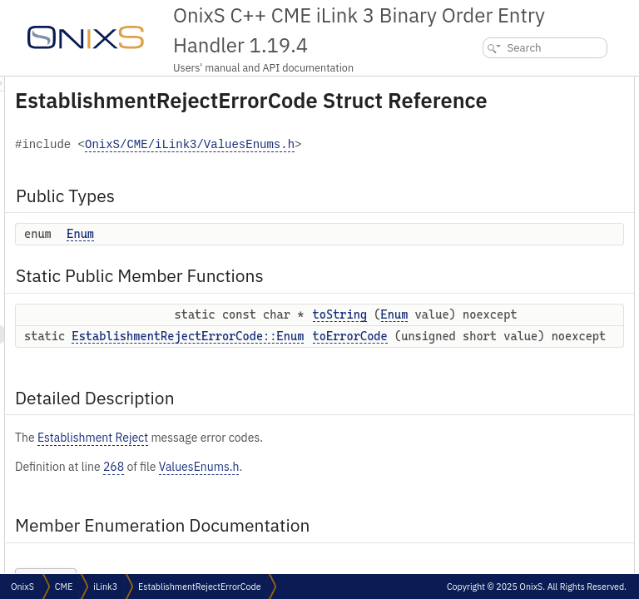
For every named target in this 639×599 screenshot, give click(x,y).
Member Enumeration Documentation (537, 195)
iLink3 (105, 586)
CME (63, 586)
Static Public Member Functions (527, 122)
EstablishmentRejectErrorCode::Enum (396, 429)
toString (485, 140)
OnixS (22, 586)
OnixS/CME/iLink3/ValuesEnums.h (334, 186)
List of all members (495, 286)
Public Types (483, 85)
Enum (288, 274)
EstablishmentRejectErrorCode (199, 586)
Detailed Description (501, 177)
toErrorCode (495, 158)
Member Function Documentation (528, 231)
